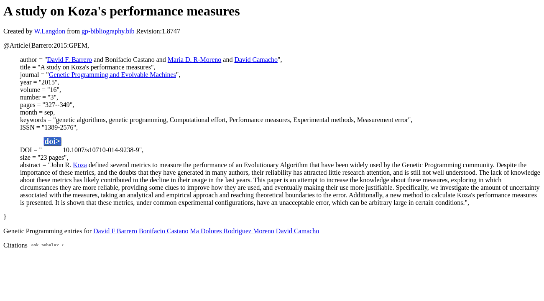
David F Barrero (115, 231)
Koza (80, 164)
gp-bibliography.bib (108, 31)
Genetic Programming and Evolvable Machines (112, 74)
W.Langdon (49, 31)
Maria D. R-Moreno (194, 59)
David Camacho (256, 59)
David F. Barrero (69, 59)
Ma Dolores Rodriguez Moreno (232, 231)
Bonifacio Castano (164, 231)
